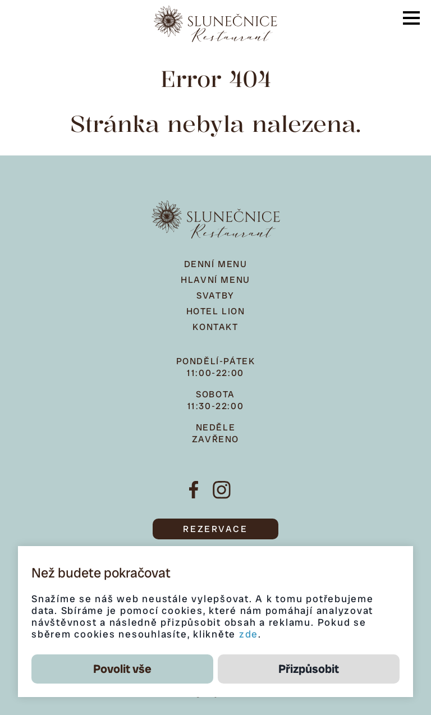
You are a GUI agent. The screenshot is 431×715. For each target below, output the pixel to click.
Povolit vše (122, 668)
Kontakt (215, 327)
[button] (411, 18)
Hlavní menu (215, 280)
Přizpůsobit (308, 668)
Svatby (215, 295)
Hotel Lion (215, 311)
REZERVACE (215, 529)
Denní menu (215, 264)
